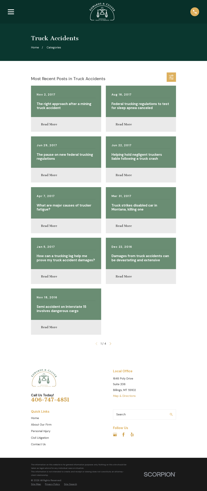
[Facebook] (124, 435)
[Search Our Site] (171, 414)
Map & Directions (124, 396)
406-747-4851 (50, 400)
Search (121, 414)
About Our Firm (41, 424)
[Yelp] (132, 435)
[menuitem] (36, 484)
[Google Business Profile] (115, 435)
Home (35, 418)
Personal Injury (40, 431)
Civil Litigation (40, 438)
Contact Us (38, 444)
